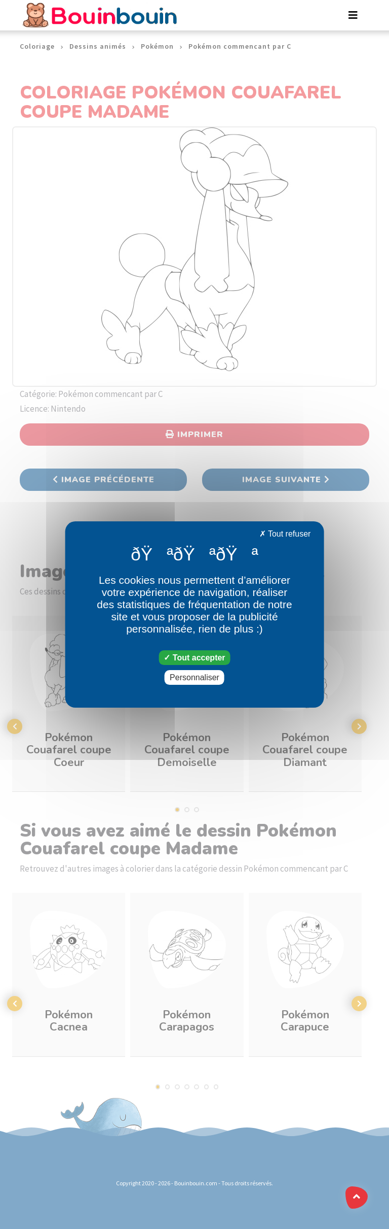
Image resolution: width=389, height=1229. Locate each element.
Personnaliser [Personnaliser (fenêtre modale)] (194, 677)
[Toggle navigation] (353, 15)
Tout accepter (194, 657)
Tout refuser (285, 533)
